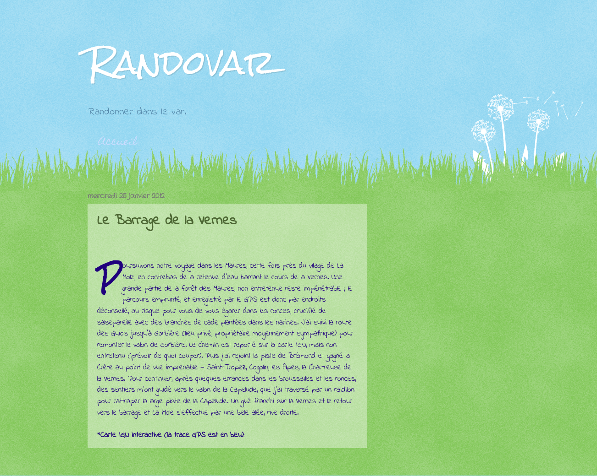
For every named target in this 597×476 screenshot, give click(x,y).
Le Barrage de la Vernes (167, 221)
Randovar (182, 62)
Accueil (118, 142)
